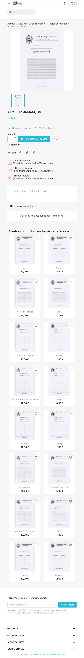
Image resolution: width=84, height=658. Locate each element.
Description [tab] (20, 191)
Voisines (59, 399)
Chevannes (24, 487)
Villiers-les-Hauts (25, 311)
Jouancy (59, 575)
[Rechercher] (21, 12)
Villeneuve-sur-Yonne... (59, 487)
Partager (20, 152)
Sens (59, 311)
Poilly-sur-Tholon (25, 355)
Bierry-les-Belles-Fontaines (25, 399)
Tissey (25, 575)
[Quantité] (10, 139)
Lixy (25, 268)
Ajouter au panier (34, 139)
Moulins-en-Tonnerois (24, 531)
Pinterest (33, 152)
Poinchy (59, 355)
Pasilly (59, 443)
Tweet (27, 152)
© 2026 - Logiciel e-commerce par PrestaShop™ (42, 654)
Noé (59, 531)
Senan (59, 268)
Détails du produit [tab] (39, 191)
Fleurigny (24, 443)
